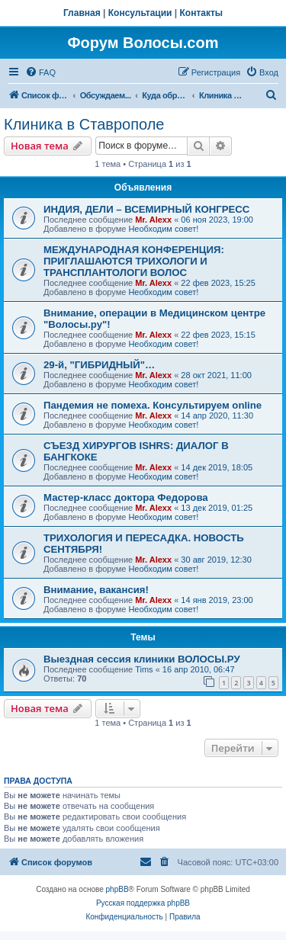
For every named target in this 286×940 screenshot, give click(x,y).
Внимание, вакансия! (96, 589)
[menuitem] (40, 72)
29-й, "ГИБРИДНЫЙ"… (99, 365)
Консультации (140, 13)
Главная (82, 13)
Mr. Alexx (153, 219)
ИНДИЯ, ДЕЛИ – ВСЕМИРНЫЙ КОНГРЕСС (146, 209)
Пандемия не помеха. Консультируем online (152, 405)
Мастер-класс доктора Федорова (125, 497)
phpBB (117, 889)
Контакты (201, 13)
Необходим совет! (163, 228)
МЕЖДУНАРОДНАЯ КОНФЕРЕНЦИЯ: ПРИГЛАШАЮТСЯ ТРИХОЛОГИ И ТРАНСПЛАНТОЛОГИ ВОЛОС (133, 261)
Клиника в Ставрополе (84, 124)
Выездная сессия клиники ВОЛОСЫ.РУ (141, 659)
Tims (144, 669)
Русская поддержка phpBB (143, 903)
